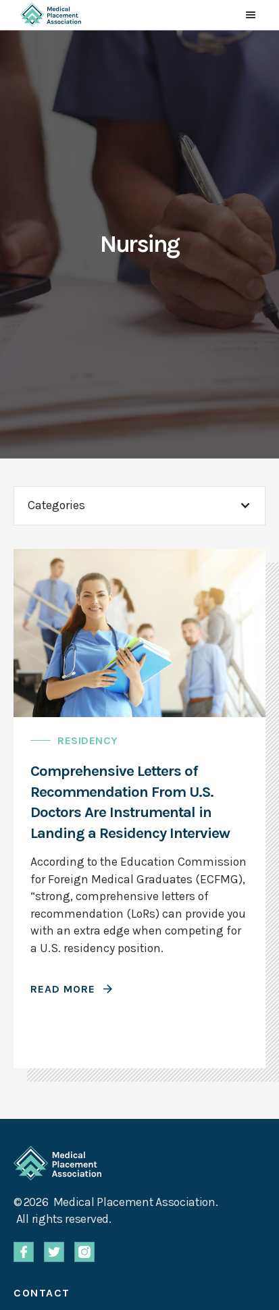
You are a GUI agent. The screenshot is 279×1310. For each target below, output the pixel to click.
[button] (250, 15)
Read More (62, 989)
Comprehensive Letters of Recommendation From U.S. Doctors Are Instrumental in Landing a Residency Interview (130, 801)
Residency (87, 740)
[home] (47, 14)
